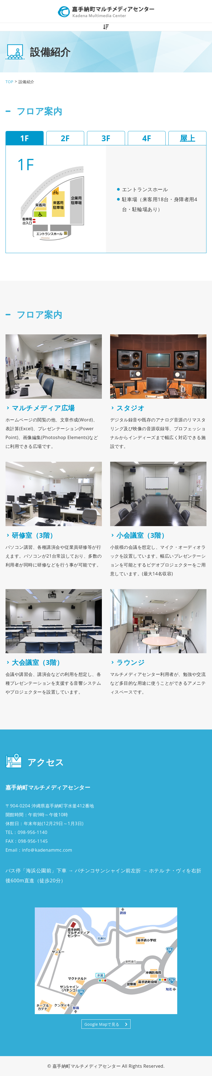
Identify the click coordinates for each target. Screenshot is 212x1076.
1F (24, 138)
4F (146, 138)
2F (65, 138)
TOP (9, 81)
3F (106, 138)
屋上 (187, 138)
